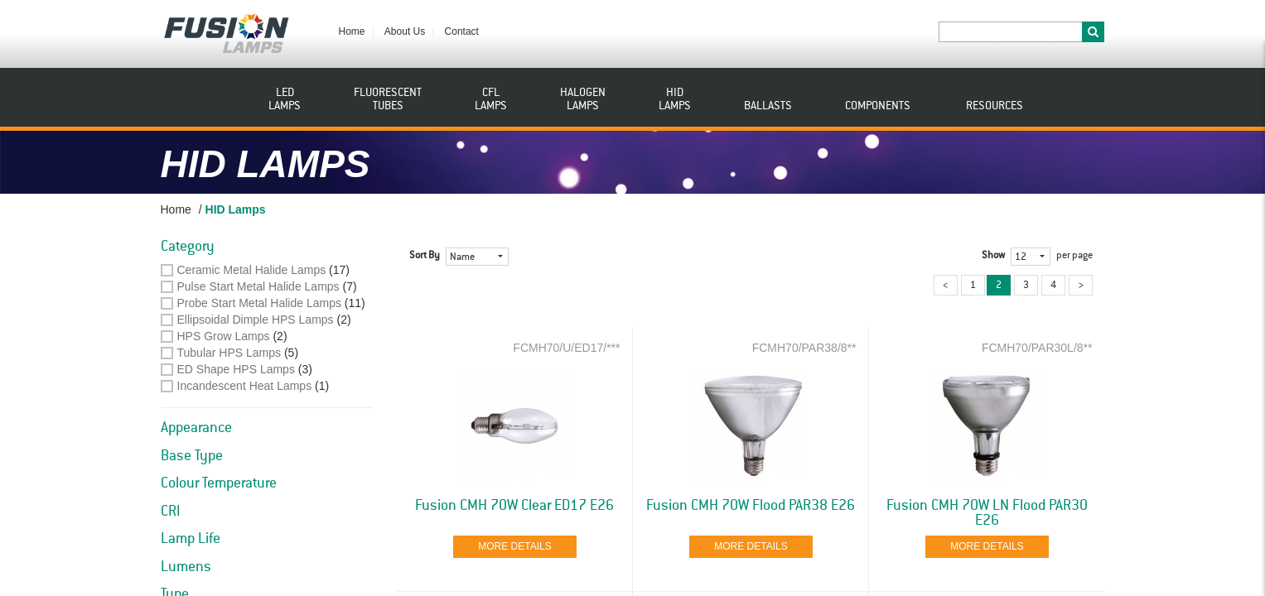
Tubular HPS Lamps (229, 352)
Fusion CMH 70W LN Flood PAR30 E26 (987, 513)
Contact (462, 31)
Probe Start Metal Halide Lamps (259, 303)
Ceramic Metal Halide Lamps (251, 269)
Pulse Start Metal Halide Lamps (258, 286)
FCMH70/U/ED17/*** (566, 347)
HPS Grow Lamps (223, 336)
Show (993, 256)
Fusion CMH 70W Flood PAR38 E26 (750, 505)
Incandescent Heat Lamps (244, 385)
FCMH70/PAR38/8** (804, 347)
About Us (404, 31)
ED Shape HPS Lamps (236, 369)
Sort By (424, 256)
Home (352, 31)
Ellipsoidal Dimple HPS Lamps (255, 319)
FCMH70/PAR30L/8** (1037, 347)
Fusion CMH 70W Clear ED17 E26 (514, 505)
